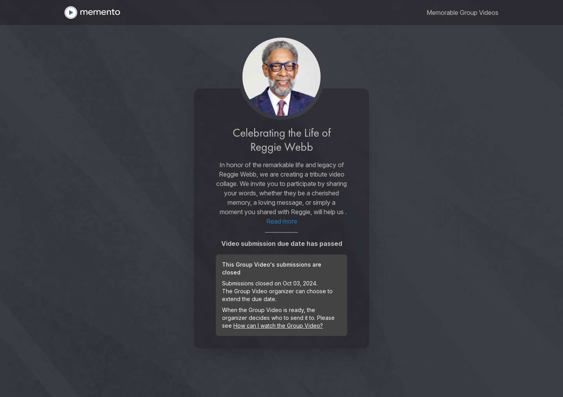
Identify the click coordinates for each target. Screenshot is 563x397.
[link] (462, 12)
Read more (281, 221)
